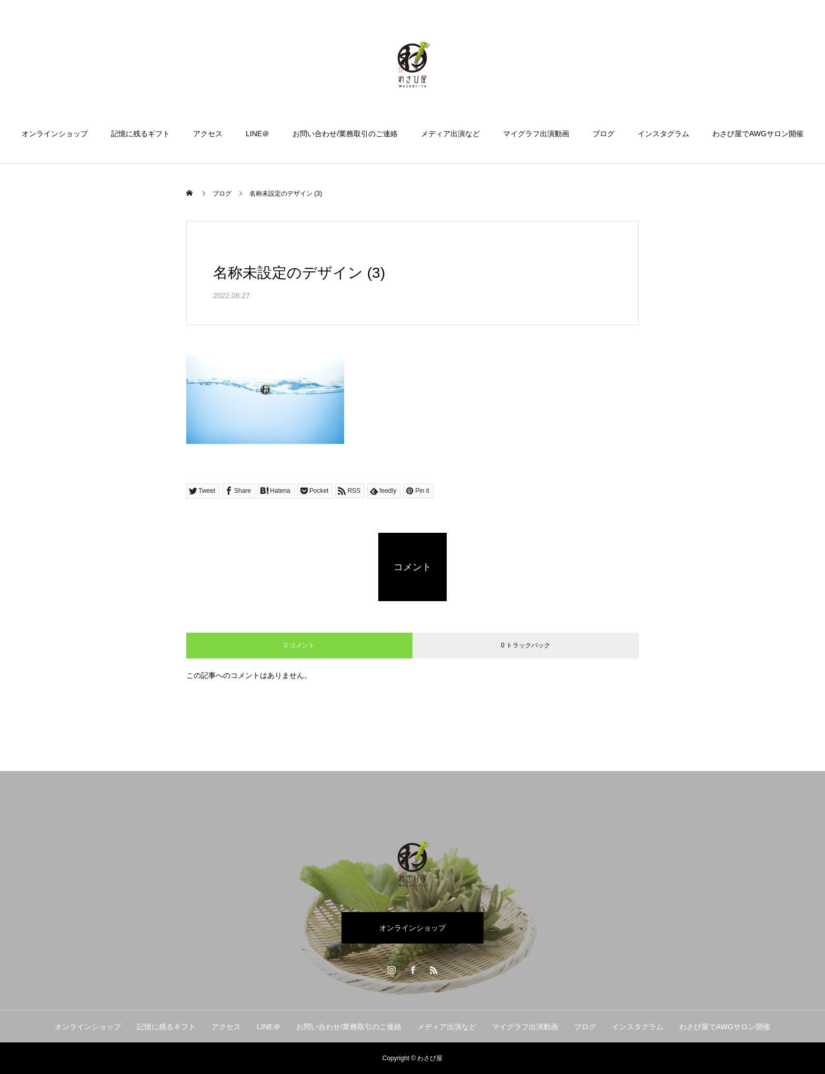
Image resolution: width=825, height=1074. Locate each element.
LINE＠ (257, 133)
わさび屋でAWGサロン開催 (757, 133)
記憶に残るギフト (140, 133)
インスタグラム (663, 133)
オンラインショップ (55, 133)
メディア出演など (450, 133)
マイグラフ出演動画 (536, 133)
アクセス (208, 133)
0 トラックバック (525, 645)
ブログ (603, 133)
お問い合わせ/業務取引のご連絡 (345, 133)
